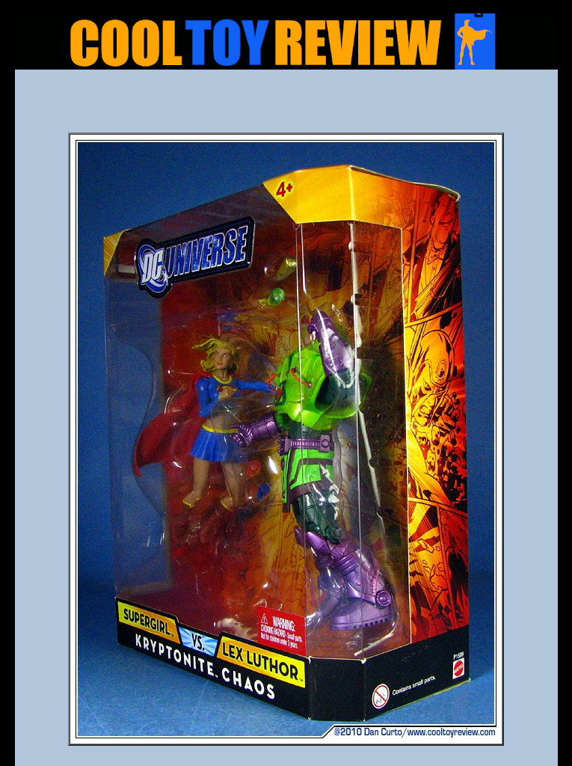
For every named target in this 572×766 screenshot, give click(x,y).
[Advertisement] (286, 105)
